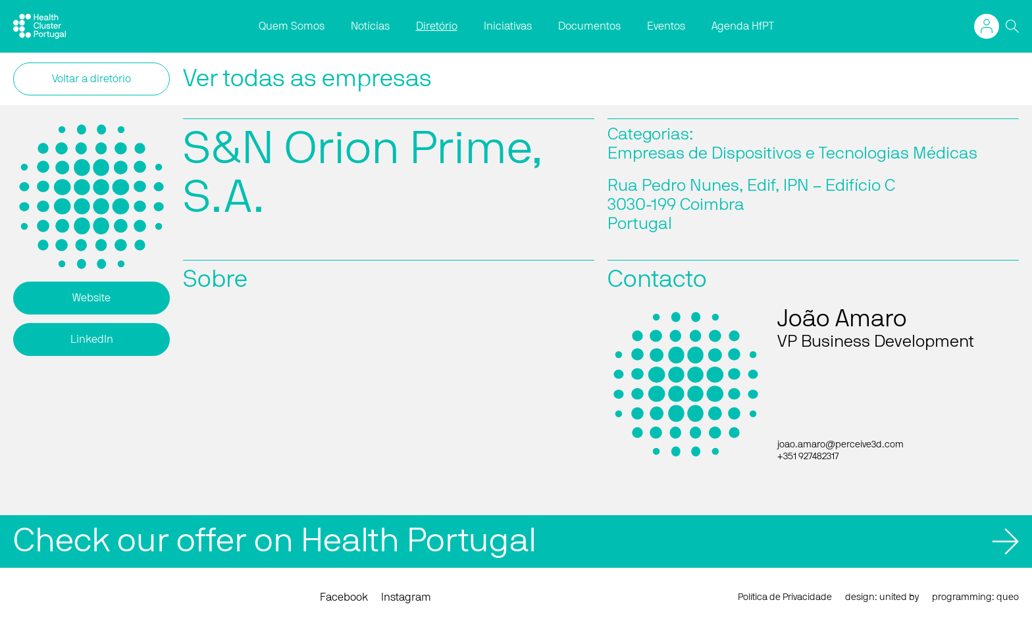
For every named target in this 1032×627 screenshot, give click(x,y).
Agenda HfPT (742, 26)
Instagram (406, 597)
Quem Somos (291, 26)
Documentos (589, 26)
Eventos (666, 26)
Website (91, 298)
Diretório (436, 26)
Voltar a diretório (91, 79)
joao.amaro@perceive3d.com (840, 444)
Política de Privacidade (785, 597)
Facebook (344, 597)
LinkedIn (91, 339)
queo (1007, 597)
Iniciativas (508, 26)
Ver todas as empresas (307, 79)
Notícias (370, 26)
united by (899, 597)
